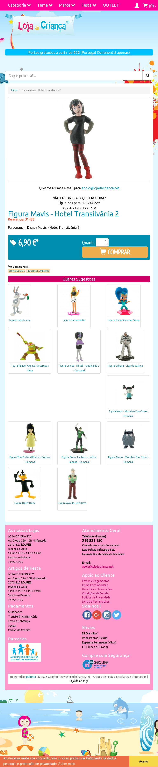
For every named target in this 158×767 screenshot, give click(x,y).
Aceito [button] (143, 761)
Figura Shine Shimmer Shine (123, 320)
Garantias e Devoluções (97, 589)
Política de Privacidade (96, 597)
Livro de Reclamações (96, 601)
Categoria (19, 5)
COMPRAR (115, 252)
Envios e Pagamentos (95, 581)
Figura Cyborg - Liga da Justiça (125, 365)
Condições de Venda (95, 593)
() (149, 5)
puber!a (31, 676)
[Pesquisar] (147, 75)
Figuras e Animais (38, 270)
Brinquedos (17, 270)
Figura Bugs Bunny (19, 320)
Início (14, 90)
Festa (89, 5)
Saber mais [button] (66, 764)
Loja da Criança (79, 681)
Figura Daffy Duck (24, 503)
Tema (45, 5)
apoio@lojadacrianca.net (100, 188)
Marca (67, 5)
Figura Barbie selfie (74, 320)
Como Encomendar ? (95, 585)
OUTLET (111, 5)
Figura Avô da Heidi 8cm (72, 503)
